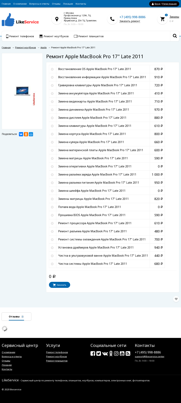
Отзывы (56, 3)
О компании (20, 3)
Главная (6, 3)
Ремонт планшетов (57, 360)
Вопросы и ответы (39, 3)
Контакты (81, 3)
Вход (157, 3)
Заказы (174, 17)
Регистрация (169, 3)
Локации (68, 3)
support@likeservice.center (149, 356)
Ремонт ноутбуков (56, 356)
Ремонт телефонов (57, 352)
